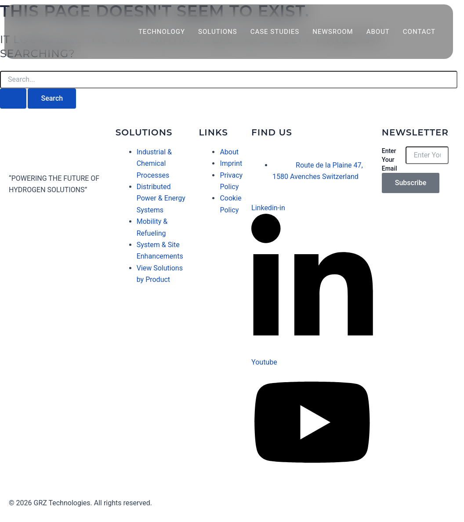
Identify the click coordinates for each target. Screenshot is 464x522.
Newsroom (332, 32)
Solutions (217, 32)
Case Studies (275, 32)
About (378, 32)
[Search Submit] (13, 98)
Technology (161, 32)
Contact (419, 32)
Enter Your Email (389, 159)
